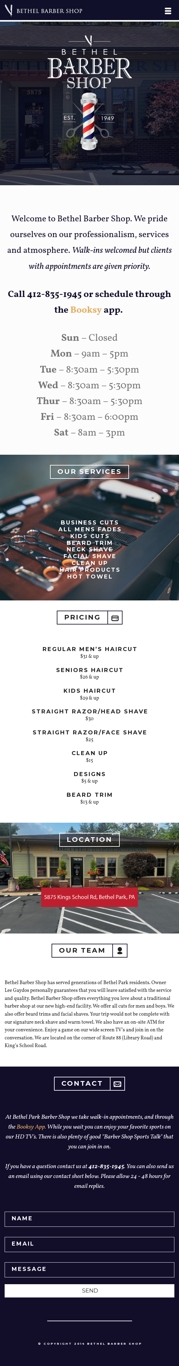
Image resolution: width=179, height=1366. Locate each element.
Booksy (86, 310)
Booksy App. (32, 1127)
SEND (90, 1290)
